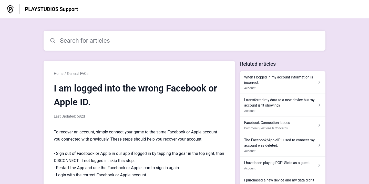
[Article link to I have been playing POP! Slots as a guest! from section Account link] (282, 165)
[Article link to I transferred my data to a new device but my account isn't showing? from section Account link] (282, 105)
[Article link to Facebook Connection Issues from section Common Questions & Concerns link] (282, 125)
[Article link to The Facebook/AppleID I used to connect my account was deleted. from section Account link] (282, 145)
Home (59, 74)
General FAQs (77, 74)
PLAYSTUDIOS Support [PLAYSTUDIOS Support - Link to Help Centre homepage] (51, 9)
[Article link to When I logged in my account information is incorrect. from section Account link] (282, 82)
